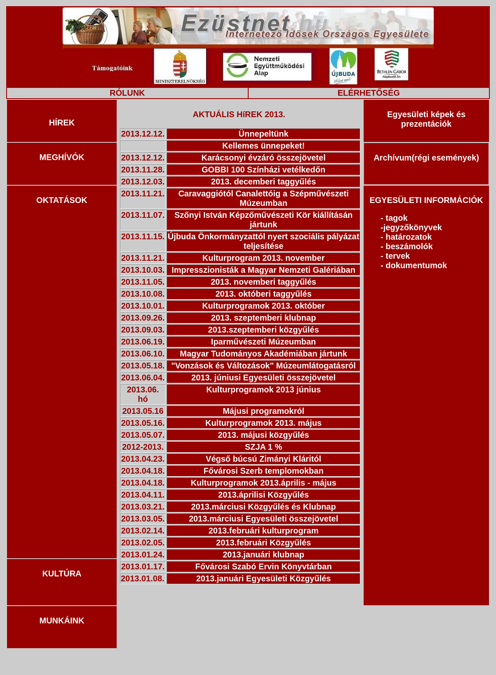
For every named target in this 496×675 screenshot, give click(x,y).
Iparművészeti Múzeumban (263, 341)
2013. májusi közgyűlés (263, 434)
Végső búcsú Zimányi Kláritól (263, 458)
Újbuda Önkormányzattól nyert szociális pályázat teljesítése (264, 241)
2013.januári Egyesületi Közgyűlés (263, 578)
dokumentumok (416, 265)
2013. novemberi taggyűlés (263, 281)
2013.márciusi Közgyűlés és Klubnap (263, 506)
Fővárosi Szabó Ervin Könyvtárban (263, 566)
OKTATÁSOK (61, 200)
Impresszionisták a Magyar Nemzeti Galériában (263, 269)
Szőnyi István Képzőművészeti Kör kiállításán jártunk (263, 219)
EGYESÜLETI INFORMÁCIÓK (426, 200)
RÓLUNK (127, 92)
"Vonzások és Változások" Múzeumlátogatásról (263, 365)
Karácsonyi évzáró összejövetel (263, 157)
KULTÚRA (61, 573)
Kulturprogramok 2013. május (263, 422)
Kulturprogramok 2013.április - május (263, 482)
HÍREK (62, 122)
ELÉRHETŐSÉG (369, 92)
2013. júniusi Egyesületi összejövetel (263, 377)
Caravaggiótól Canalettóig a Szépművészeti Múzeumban (263, 198)
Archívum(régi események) (426, 157)
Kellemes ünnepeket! (263, 145)
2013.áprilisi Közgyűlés (263, 494)
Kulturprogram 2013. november (263, 257)
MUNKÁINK (62, 620)
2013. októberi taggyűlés (263, 293)
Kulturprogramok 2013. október (263, 305)
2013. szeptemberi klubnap (263, 317)
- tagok (394, 217)
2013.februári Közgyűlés (263, 542)
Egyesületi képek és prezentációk (426, 119)
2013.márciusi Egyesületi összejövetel (263, 518)
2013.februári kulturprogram (264, 530)
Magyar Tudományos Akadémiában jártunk (263, 353)
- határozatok (406, 236)
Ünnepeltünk (264, 133)
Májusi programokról (263, 410)
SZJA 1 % (263, 446)
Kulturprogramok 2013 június (263, 389)
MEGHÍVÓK (62, 157)
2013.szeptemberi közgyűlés (263, 329)
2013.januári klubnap (263, 554)
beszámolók (409, 246)
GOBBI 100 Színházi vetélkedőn (263, 169)
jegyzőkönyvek (412, 227)
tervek (398, 255)
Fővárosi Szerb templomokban (264, 470)
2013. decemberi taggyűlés (263, 181)
